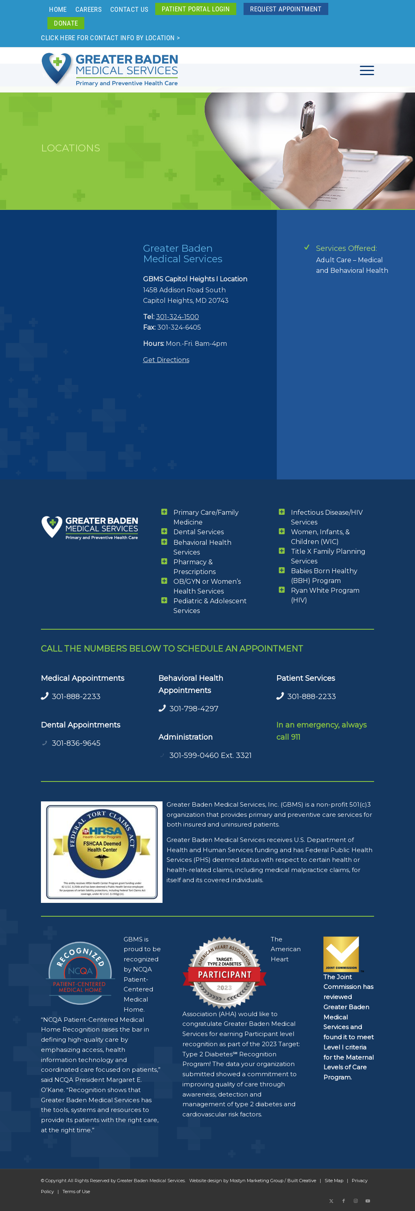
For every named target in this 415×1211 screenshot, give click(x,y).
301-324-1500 (177, 317)
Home (57, 9)
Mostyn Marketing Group (256, 1180)
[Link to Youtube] (368, 1201)
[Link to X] (331, 1201)
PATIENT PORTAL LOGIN (196, 9)
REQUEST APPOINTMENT (285, 9)
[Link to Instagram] (356, 1201)
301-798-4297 (193, 708)
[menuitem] (58, 9)
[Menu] (364, 69)
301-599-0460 (194, 755)
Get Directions (166, 360)
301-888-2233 (76, 696)
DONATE (66, 23)
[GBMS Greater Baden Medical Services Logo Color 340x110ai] (110, 69)
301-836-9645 (76, 743)
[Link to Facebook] (344, 1201)
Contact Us (129, 9)
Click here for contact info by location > (110, 38)
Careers (88, 9)
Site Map (334, 1180)
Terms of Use (76, 1191)
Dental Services (198, 532)
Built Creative (301, 1180)
